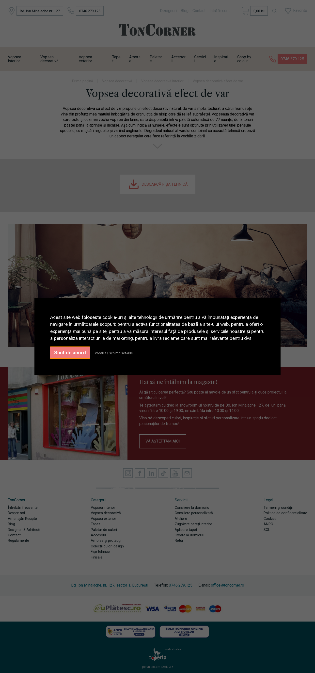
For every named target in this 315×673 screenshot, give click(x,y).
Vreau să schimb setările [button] (114, 353)
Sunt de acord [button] (70, 353)
